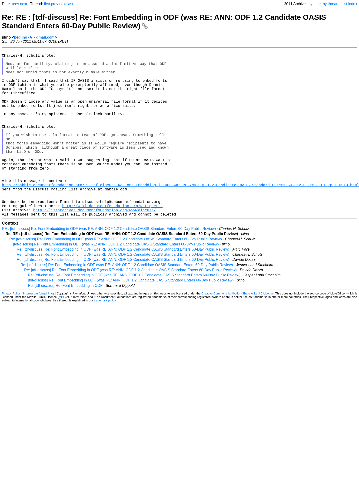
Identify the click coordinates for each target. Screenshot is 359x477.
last (70, 4)
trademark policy (105, 337)
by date (315, 4)
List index (349, 4)
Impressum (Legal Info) (38, 330)
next (23, 4)
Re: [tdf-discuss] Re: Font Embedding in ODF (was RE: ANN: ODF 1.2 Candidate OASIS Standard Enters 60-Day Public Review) (115, 276)
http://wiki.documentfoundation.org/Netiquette (112, 241)
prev (15, 4)
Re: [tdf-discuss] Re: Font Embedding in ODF (65, 323)
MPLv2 (63, 334)
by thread (330, 4)
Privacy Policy (11, 330)
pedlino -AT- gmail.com (34, 37)
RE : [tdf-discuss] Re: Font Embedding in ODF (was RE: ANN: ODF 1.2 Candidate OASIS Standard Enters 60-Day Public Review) (109, 266)
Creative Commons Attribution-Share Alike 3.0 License (237, 330)
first (47, 4)
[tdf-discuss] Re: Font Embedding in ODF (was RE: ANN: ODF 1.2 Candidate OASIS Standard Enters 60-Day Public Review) (116, 281)
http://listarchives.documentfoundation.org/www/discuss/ (94, 246)
